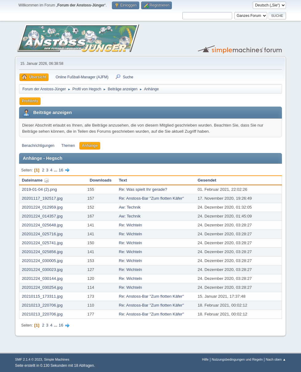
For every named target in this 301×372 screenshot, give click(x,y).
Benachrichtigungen (38, 145)
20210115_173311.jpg (42, 296)
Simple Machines (56, 359)
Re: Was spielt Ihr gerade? (143, 189)
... (56, 170)
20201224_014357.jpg (42, 216)
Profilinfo (30, 101)
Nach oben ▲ (276, 359)
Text (123, 180)
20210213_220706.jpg (42, 305)
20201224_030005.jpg (42, 260)
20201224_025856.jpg (42, 251)
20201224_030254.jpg (42, 287)
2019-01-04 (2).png (39, 189)
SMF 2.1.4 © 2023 (28, 359)
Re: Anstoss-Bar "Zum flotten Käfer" (151, 198)
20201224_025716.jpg (42, 234)
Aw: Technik (130, 207)
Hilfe (205, 359)
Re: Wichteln (130, 225)
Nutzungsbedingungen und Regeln (237, 359)
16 (61, 170)
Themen (68, 145)
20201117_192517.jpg (42, 198)
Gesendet (207, 180)
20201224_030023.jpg (42, 269)
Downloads (101, 180)
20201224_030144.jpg (42, 278)
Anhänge (89, 145)
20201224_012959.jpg (42, 207)
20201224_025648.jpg (42, 225)
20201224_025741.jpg (42, 243)
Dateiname (35, 180)
